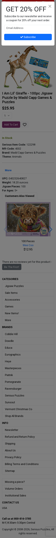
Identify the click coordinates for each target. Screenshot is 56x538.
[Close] (50, 6)
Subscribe (28, 37)
